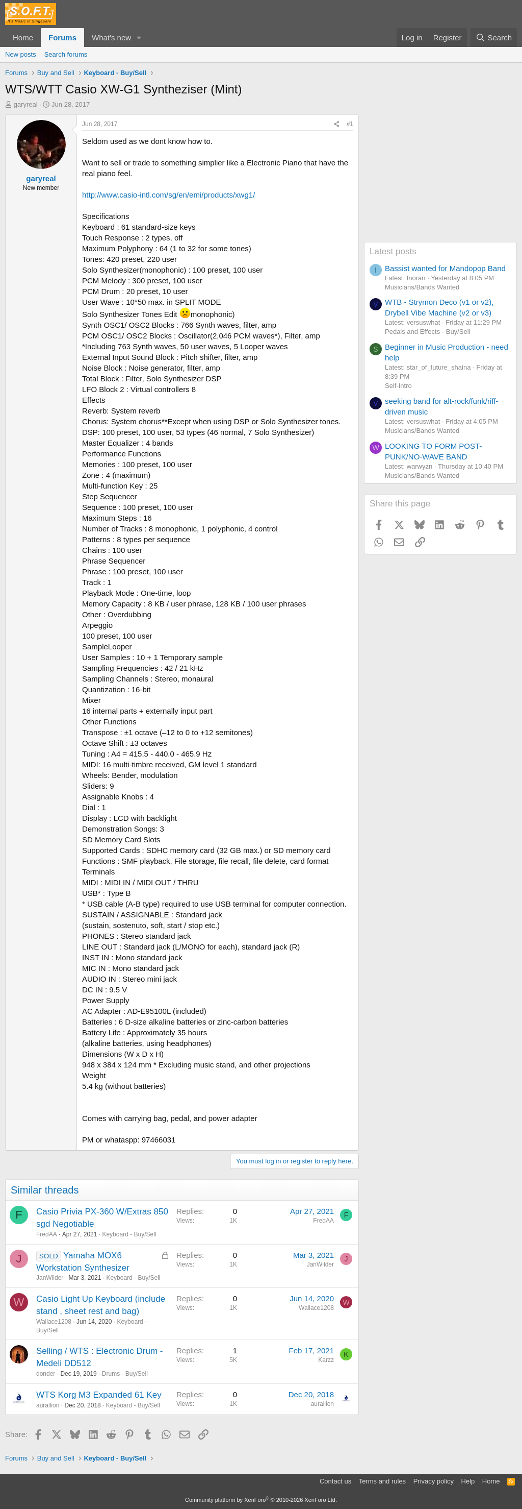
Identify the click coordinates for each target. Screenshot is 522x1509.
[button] (139, 37)
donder (45, 1373)
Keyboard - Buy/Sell (129, 1234)
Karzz (326, 1360)
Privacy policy (433, 1481)
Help (468, 1481)
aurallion (47, 1405)
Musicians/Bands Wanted (422, 287)
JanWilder (49, 1277)
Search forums (66, 54)
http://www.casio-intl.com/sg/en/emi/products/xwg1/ (168, 194)
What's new (111, 37)
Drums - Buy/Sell (125, 1373)
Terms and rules (382, 1481)
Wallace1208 (53, 1321)
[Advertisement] (440, 178)
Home (23, 37)
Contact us (335, 1481)
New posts (20, 54)
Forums (62, 37)
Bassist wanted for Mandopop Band (445, 268)
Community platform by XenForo (261, 1500)
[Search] (494, 37)
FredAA (46, 1234)
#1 (350, 124)
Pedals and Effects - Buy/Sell (427, 331)
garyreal (26, 104)
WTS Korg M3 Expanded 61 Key (99, 1395)
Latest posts (393, 251)
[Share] (336, 124)
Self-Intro (398, 386)
